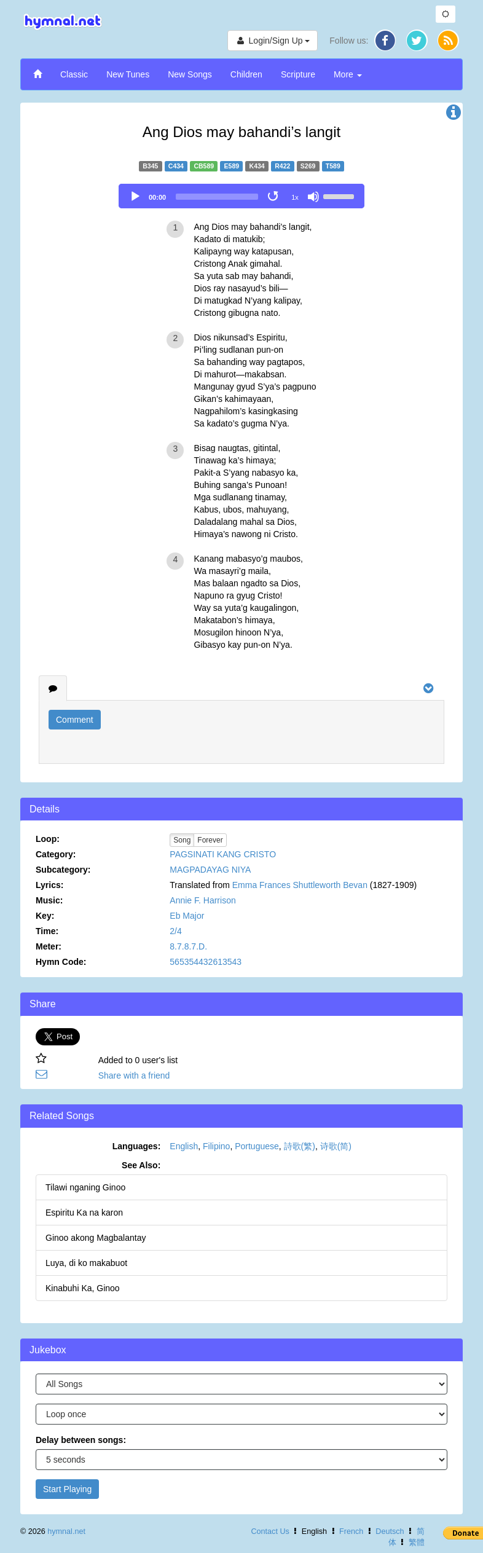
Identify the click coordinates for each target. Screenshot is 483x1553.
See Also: (141, 1165)
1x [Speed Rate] (295, 197)
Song (181, 840)
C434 (176, 166)
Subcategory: (63, 870)
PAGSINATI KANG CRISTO (223, 854)
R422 (282, 166)
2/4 (175, 931)
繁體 (417, 1542)
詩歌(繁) (299, 1146)
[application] (241, 196)
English (184, 1146)
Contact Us (270, 1531)
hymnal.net (66, 1531)
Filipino (216, 1146)
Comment (74, 720)
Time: (47, 931)
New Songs (190, 74)
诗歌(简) (335, 1146)
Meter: (48, 946)
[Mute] (313, 197)
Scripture (298, 74)
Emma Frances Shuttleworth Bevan (299, 885)
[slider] (217, 197)
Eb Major (187, 916)
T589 (333, 166)
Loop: (48, 839)
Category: (56, 854)
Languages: (136, 1146)
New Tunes (127, 74)
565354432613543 (206, 962)
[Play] (135, 197)
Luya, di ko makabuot (86, 1263)
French (351, 1531)
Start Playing (67, 1489)
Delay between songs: (81, 1440)
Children (246, 74)
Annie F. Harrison (202, 900)
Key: (45, 916)
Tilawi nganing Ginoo (85, 1187)
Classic (74, 74)
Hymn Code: (61, 962)
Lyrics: (49, 885)
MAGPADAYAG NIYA (210, 870)
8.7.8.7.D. (188, 946)
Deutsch (389, 1531)
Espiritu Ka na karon (84, 1212)
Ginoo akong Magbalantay (95, 1238)
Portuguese (257, 1146)
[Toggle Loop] (274, 197)
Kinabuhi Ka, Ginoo (82, 1288)
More (348, 74)
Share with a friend (134, 1075)
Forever (209, 840)
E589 (232, 166)
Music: (49, 900)
